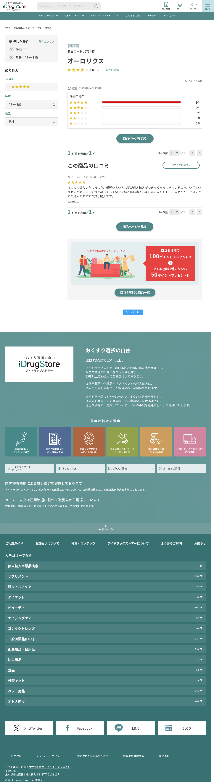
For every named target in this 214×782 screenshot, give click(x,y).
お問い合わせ (169, 15)
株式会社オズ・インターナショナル (49, 767)
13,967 (195, 607)
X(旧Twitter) (34, 728)
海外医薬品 (19, 28)
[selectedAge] (11, 57)
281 (197, 690)
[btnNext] (199, 153)
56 (197, 669)
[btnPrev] (192, 153)
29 (197, 680)
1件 (198, 102)
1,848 (196, 701)
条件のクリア (46, 41)
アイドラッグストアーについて (104, 15)
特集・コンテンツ (83, 543)
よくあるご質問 (133, 15)
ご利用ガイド (14, 543)
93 (197, 597)
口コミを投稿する (181, 165)
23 (197, 659)
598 (197, 649)
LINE (135, 728)
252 (197, 586)
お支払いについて (47, 543)
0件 (198, 107)
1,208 (196, 576)
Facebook (84, 728)
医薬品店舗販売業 (133, 756)
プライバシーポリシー (49, 756)
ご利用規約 (14, 756)
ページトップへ (105, 529)
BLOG (186, 728)
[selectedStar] (11, 49)
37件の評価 (112, 70)
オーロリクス (34, 28)
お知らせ (152, 15)
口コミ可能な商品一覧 (135, 292)
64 (197, 628)
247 (197, 638)
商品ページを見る (135, 138)
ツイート (134, 312)
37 (197, 617)
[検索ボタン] (97, 6)
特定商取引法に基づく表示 (92, 756)
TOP (7, 28)
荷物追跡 (164, 756)
